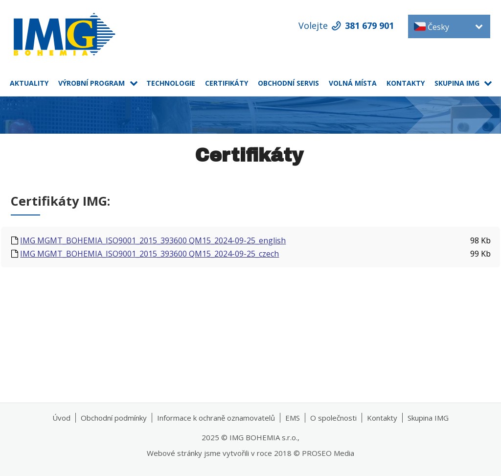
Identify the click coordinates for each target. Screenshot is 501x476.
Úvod (61, 418)
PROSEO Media (328, 453)
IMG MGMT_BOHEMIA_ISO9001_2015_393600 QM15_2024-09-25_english (153, 240)
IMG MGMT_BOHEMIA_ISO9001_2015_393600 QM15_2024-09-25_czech (149, 253)
